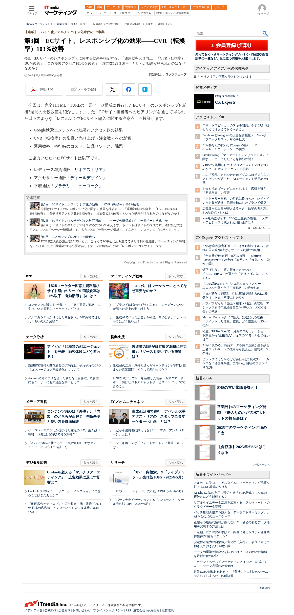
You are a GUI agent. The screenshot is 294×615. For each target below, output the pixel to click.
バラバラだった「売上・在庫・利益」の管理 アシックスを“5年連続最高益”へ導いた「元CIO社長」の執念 (235, 307)
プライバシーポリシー (108, 610)
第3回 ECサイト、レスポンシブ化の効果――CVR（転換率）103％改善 (90, 204)
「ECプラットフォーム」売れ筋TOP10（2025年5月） (149, 491)
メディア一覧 (33, 610)
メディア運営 (36, 402)
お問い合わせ (82, 610)
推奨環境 (168, 610)
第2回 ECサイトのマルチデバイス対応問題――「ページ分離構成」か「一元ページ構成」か (104, 220)
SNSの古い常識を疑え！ (237, 387)
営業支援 (118, 337)
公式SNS (50, 610)
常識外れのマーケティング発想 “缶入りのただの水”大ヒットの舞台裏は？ (241, 412)
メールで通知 (87, 89)
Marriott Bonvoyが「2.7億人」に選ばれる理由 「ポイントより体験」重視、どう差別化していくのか (235, 321)
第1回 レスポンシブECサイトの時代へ (68, 237)
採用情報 (153, 610)
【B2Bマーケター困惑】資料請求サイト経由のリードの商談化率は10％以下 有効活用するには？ (73, 291)
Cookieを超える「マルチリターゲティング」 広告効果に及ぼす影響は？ (73, 477)
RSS (128, 610)
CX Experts (225, 102)
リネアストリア (88, 169)
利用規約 (265, 587)
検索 (265, 33)
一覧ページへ (262, 464)
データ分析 (35, 337)
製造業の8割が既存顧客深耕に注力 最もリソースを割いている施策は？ (161, 352)
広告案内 (64, 610)
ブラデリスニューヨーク (76, 186)
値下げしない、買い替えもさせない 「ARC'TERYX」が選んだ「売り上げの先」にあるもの (235, 274)
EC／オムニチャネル (127, 402)
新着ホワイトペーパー (213, 474)
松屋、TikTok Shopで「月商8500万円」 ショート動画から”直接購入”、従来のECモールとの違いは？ (236, 335)
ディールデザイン (86, 178)
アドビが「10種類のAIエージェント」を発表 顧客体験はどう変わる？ (74, 352)
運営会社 (139, 610)
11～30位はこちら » (259, 227)
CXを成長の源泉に (226, 96)
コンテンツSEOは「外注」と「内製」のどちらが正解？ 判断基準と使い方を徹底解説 (73, 417)
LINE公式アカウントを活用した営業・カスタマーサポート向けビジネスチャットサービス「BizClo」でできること (149, 382)
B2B (29, 276)
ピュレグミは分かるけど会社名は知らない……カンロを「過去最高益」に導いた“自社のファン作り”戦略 (235, 363)
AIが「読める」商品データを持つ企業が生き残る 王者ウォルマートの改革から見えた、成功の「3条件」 (237, 349)
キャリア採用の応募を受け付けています (224, 77)
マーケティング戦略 (126, 276)
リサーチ (118, 463)
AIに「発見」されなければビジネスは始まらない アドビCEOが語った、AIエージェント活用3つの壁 (237, 179)
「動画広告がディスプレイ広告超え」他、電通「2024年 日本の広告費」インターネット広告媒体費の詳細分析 (64, 508)
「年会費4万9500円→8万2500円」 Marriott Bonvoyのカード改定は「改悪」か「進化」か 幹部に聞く (236, 260)
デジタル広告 (36, 463)
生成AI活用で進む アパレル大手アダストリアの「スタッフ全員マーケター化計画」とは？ (158, 417)
